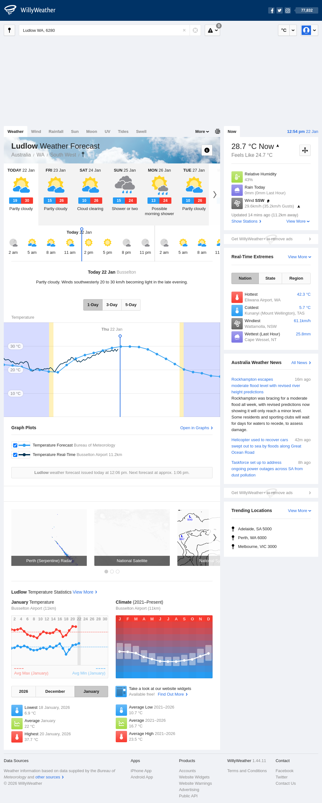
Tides (123, 131)
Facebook (284, 770)
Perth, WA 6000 (252, 537)
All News (299, 362)
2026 (23, 691)
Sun (75, 131)
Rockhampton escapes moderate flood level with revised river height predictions (271, 404)
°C (283, 30)
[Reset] (184, 30)
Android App (142, 777)
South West (63, 154)
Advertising (189, 789)
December (55, 691)
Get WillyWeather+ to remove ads (261, 238)
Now (232, 131)
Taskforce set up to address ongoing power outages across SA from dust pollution (271, 468)
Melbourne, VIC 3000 (257, 546)
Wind (36, 131)
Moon (91, 131)
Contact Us (285, 783)
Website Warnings (195, 783)
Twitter (281, 777)
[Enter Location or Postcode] (110, 30)
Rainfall (56, 131)
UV (107, 131)
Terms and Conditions (247, 770)
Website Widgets (194, 777)
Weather (16, 131)
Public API (188, 796)
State (270, 278)
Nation (245, 278)
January (91, 691)
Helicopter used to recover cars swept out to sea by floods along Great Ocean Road (271, 446)
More (200, 131)
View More (296, 221)
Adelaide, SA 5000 (255, 529)
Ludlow (83, 154)
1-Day (92, 304)
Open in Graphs (194, 427)
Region (296, 278)
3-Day (111, 304)
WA (40, 154)
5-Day (130, 304)
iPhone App (141, 770)
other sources (47, 777)
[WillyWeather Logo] (33, 10)
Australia (21, 154)
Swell (141, 131)
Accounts (187, 770)
